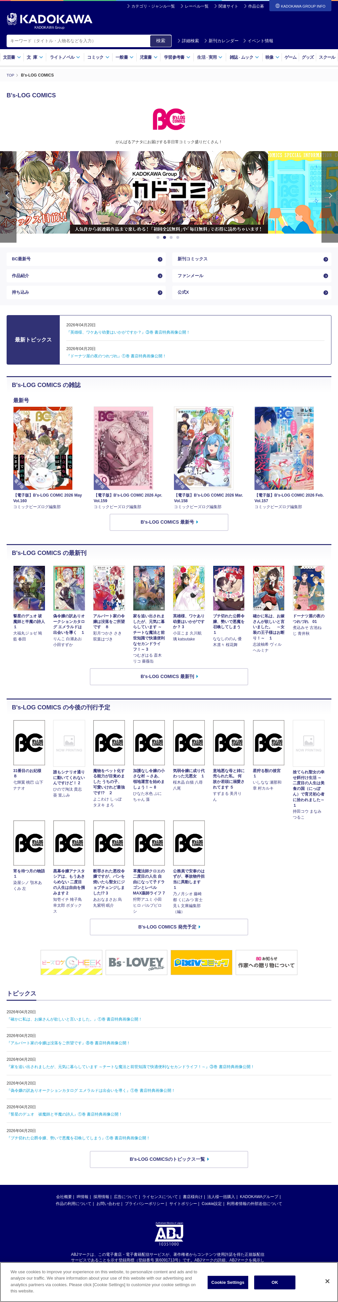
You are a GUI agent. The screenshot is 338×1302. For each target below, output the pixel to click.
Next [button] (329, 197)
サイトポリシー (183, 1211)
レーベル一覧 (197, 6)
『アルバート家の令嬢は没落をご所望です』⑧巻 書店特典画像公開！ (68, 1051)
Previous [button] (8, 197)
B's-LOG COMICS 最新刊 (167, 684)
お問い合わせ (108, 1211)
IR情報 (82, 1204)
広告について (126, 1204)
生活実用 (209, 57)
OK (275, 1282)
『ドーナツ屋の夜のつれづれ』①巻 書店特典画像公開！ (116, 364)
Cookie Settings (227, 1282)
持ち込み (21, 299)
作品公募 (256, 6)
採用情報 (101, 1204)
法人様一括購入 (221, 1204)
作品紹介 (21, 279)
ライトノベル (65, 57)
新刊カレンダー (221, 40)
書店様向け (193, 1204)
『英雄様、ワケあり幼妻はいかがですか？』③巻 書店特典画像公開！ (128, 340)
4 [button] (179, 237)
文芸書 (12, 57)
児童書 (149, 57)
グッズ (308, 57)
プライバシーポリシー (144, 1211)
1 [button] (159, 237)
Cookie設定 (212, 1211)
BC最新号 (22, 260)
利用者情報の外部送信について (254, 1211)
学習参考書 (177, 57)
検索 (160, 40)
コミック (98, 57)
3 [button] (172, 237)
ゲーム (291, 57)
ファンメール (191, 279)
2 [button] (165, 237)
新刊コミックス (194, 260)
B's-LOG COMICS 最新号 (167, 530)
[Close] (327, 1281)
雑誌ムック (244, 57)
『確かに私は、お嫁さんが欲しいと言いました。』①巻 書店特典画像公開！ (74, 1027)
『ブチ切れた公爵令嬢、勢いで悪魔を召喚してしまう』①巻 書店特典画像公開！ (78, 1146)
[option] (169, 192)
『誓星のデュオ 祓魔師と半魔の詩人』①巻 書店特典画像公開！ (64, 1122)
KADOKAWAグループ (259, 1204)
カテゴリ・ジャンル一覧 (153, 6)
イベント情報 (258, 40)
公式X (184, 299)
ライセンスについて (160, 1204)
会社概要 (64, 1204)
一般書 (125, 57)
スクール (327, 57)
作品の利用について (73, 1211)
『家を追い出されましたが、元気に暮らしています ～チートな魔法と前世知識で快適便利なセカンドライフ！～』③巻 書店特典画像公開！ (130, 1074)
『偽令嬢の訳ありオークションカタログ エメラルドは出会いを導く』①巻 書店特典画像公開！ (91, 1098)
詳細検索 (188, 40)
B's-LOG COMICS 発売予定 (167, 934)
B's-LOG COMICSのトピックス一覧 (167, 1167)
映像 (272, 57)
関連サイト (228, 6)
